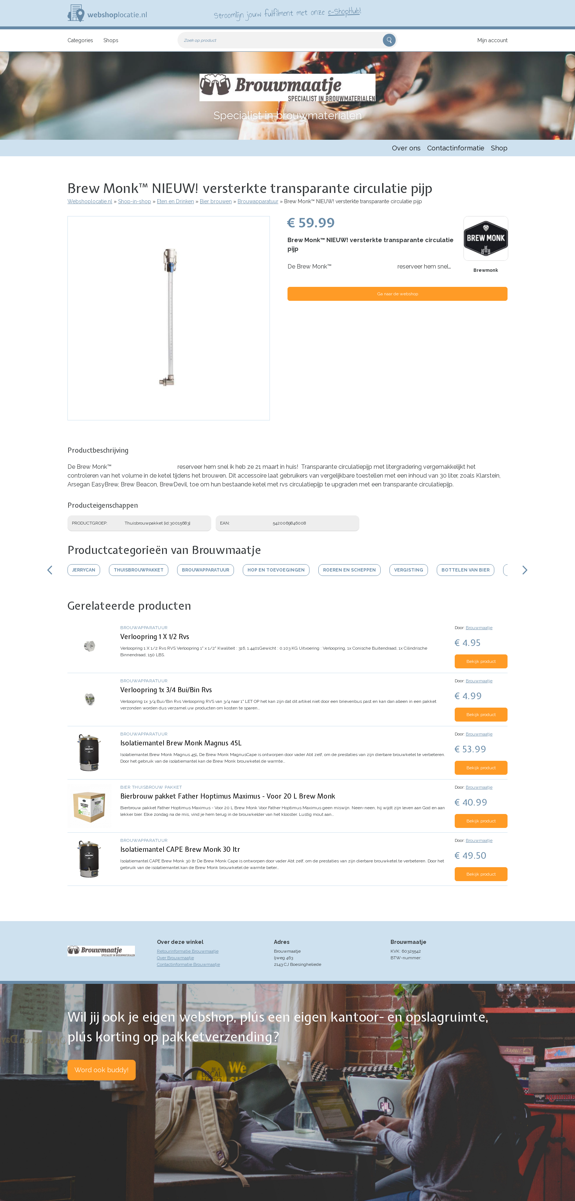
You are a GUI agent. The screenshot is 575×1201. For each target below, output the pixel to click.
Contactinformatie (455, 148)
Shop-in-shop (134, 201)
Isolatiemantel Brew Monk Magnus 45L (181, 743)
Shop (499, 148)
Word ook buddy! (101, 1070)
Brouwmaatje (479, 627)
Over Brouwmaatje (175, 957)
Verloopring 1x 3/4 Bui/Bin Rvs (166, 689)
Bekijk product (481, 661)
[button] (169, 416)
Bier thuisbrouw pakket (151, 787)
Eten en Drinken (175, 201)
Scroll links (49, 570)
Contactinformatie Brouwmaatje (188, 964)
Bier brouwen (216, 201)
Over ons (406, 148)
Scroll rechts (525, 570)
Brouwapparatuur (258, 201)
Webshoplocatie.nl (89, 201)
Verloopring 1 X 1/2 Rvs (154, 636)
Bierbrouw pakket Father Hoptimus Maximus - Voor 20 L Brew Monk (227, 796)
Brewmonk (485, 270)
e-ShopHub (344, 11)
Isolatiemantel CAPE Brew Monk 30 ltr (180, 849)
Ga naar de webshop (397, 293)
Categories (80, 40)
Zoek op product (200, 40)
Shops (110, 40)
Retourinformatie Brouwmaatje (188, 951)
